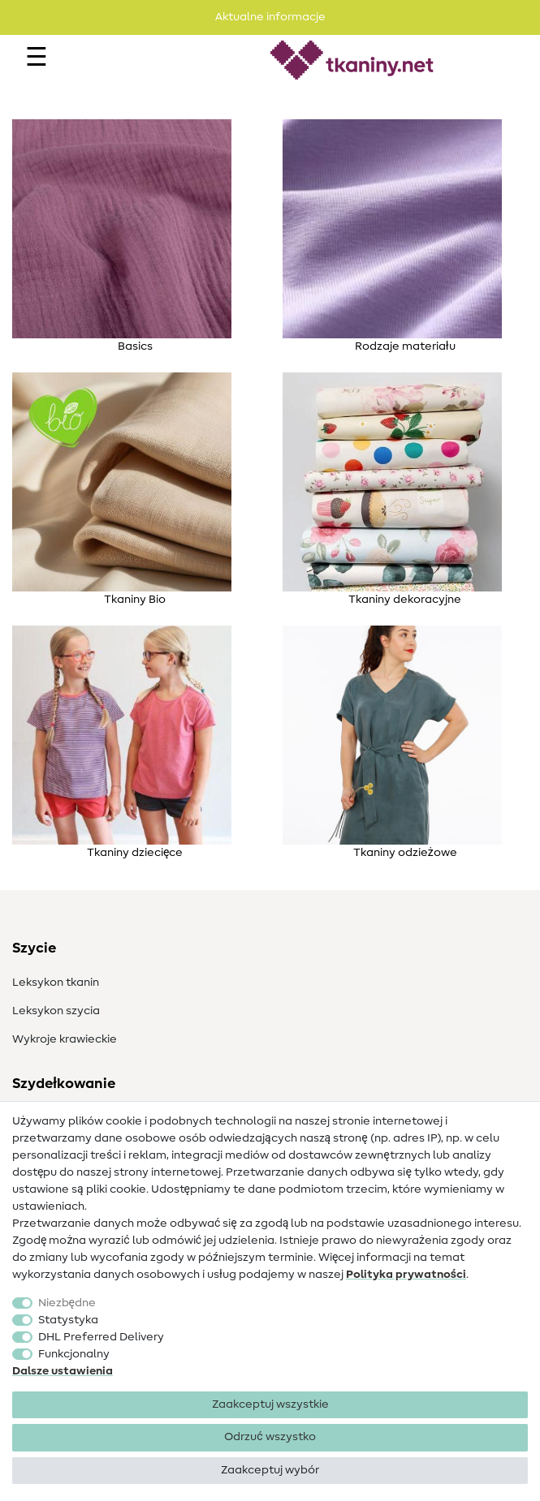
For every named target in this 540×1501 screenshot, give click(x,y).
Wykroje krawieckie (64, 1039)
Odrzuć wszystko (269, 1437)
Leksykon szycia (56, 1011)
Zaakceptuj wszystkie (270, 1404)
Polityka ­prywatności (406, 1274)
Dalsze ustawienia (62, 1371)
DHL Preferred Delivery (101, 1337)
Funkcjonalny (74, 1354)
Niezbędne (67, 1303)
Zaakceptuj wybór (270, 1470)
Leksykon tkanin (55, 982)
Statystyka (68, 1320)
